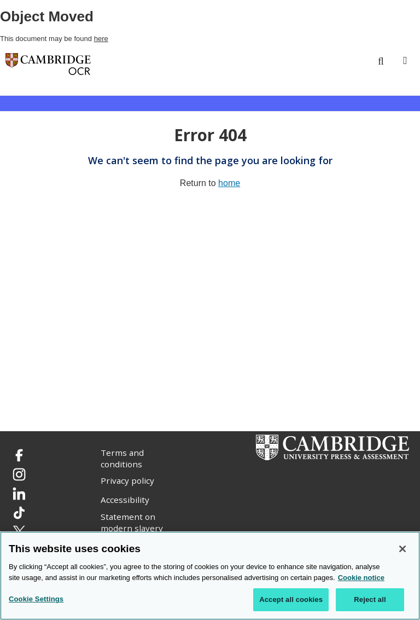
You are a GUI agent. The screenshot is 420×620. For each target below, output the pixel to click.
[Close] (402, 549)
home (229, 183)
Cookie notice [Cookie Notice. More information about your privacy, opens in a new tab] (361, 577)
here (101, 38)
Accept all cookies (291, 600)
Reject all (370, 600)
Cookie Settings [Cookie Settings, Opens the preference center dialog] (36, 599)
